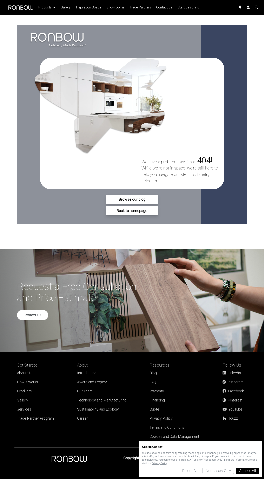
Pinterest (233, 400)
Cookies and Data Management (174, 436)
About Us (24, 373)
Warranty (157, 391)
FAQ (153, 382)
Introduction (87, 373)
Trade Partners (140, 7)
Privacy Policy (161, 418)
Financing (157, 400)
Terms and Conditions (167, 427)
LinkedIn (232, 373)
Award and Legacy (92, 382)
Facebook (233, 391)
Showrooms (115, 7)
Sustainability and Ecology (98, 409)
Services (24, 409)
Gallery (22, 400)
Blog (153, 373)
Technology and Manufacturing (101, 400)
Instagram (233, 382)
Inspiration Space (88, 7)
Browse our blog (132, 199)
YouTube (232, 409)
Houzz (230, 418)
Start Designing (188, 7)
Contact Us (32, 315)
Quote (154, 409)
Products (24, 391)
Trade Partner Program (35, 418)
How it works (27, 382)
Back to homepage (132, 210)
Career (82, 418)
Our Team (85, 391)
